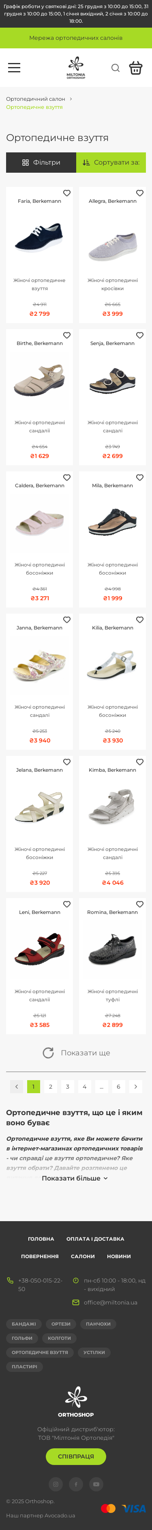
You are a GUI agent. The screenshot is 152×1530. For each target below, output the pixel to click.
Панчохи (98, 1324)
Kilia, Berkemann (112, 628)
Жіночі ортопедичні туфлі (113, 995)
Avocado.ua (60, 1515)
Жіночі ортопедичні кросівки (113, 284)
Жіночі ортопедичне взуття (39, 284)
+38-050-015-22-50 (40, 1285)
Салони (83, 1256)
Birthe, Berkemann (40, 343)
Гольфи (22, 1338)
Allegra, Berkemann (113, 201)
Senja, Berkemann (112, 343)
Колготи (59, 1338)
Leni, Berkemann (39, 912)
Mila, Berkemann (112, 485)
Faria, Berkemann (39, 201)
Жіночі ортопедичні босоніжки (40, 569)
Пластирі (24, 1366)
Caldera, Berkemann (39, 485)
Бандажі (24, 1324)
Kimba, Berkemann (112, 770)
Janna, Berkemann (39, 628)
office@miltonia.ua (110, 1302)
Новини (119, 1256)
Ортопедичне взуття (40, 1352)
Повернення (40, 1256)
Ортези (61, 1324)
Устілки (94, 1352)
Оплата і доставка (95, 1239)
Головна (41, 1239)
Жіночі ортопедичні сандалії (40, 426)
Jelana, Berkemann (39, 770)
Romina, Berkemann (112, 912)
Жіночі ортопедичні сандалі (113, 426)
